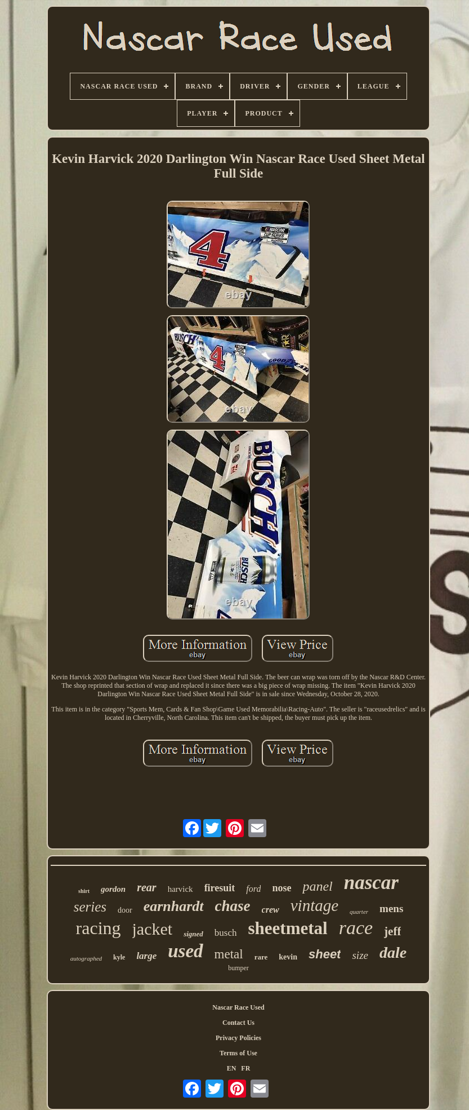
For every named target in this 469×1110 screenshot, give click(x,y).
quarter (359, 911)
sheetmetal (288, 928)
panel (317, 886)
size (360, 955)
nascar (371, 883)
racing (98, 928)
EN (231, 1068)
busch (226, 932)
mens (391, 908)
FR (245, 1068)
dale (393, 952)
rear (146, 887)
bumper (238, 968)
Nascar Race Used (238, 1007)
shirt (84, 891)
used (185, 951)
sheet (325, 954)
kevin (288, 957)
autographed (86, 958)
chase (233, 905)
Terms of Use (238, 1053)
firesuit (219, 888)
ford (253, 889)
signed (193, 934)
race (356, 927)
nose (281, 888)
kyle (119, 957)
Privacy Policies (238, 1038)
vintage (314, 905)
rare (261, 957)
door (125, 910)
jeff (392, 931)
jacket (152, 928)
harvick (180, 889)
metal (229, 954)
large (146, 955)
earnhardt (174, 906)
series (90, 906)
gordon (113, 889)
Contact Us (238, 1023)
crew (270, 909)
